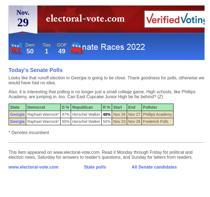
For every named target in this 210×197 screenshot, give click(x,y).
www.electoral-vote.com (33, 167)
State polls (95, 167)
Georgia (17, 114)
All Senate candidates (154, 167)
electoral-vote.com (87, 20)
